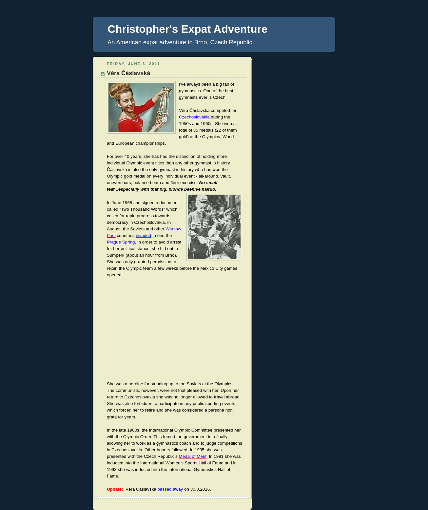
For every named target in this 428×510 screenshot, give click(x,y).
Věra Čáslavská (128, 73)
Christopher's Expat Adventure (187, 29)
